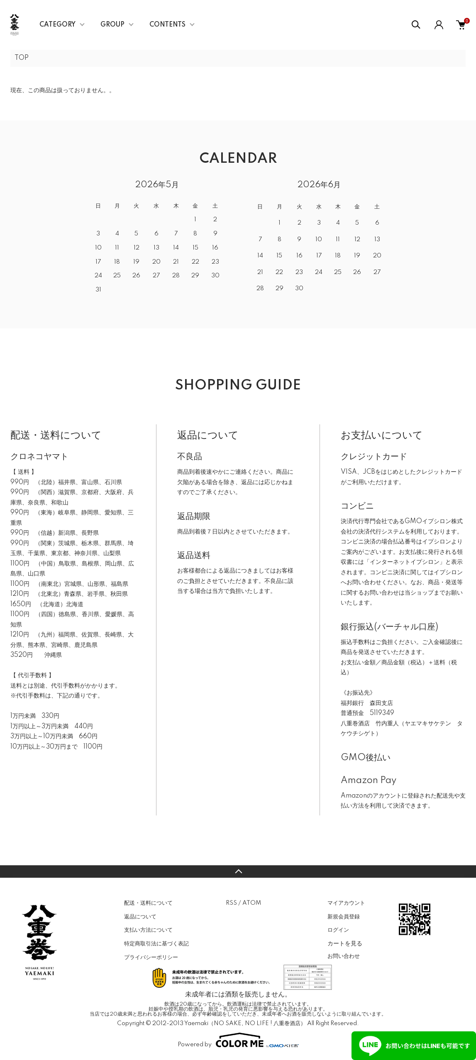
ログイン (338, 930)
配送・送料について (148, 903)
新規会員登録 (343, 917)
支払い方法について (148, 930)
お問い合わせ (343, 956)
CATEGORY (57, 25)
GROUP (112, 25)
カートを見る (344, 943)
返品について (140, 917)
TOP (22, 58)
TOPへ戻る (238, 871)
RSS (231, 903)
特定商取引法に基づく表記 (156, 944)
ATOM (251, 903)
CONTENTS (167, 25)
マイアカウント (346, 903)
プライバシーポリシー (151, 957)
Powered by (238, 1040)
